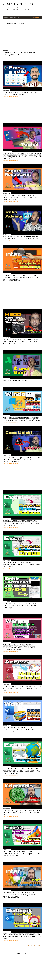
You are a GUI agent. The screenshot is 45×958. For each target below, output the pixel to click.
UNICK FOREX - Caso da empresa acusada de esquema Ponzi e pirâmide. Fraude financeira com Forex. (21, 459)
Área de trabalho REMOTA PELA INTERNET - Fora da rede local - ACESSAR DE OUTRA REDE (22, 419)
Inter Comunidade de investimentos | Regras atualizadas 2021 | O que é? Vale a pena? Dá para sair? (20, 895)
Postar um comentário (13, 56)
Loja (12, 9)
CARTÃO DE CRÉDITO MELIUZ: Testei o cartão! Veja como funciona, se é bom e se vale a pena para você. (22, 156)
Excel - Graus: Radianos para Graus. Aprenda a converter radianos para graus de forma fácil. (22, 564)
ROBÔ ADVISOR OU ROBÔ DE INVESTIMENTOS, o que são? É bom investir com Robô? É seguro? (22, 237)
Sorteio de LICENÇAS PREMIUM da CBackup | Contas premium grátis (21, 93)
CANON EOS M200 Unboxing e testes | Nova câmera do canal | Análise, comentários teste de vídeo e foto (21, 342)
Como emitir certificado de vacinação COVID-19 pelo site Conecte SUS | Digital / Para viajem (20, 606)
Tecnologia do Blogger (22, 954)
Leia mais (40, 56)
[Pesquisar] (41, 3)
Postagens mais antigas (35, 945)
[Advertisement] (22, 109)
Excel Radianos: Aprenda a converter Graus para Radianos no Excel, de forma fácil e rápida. (21, 523)
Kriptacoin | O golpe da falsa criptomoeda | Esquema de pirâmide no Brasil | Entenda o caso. (22, 812)
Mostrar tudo (37, 17)
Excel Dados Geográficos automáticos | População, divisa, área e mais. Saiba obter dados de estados (21, 771)
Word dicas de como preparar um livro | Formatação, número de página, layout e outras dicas (21, 729)
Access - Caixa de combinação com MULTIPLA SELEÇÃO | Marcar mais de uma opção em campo (22, 688)
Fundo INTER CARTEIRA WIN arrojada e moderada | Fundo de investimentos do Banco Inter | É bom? (20, 278)
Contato (16, 9)
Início (8, 9)
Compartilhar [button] (5, 56)
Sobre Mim (23, 9)
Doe (28, 9)
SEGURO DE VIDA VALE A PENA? (15, 381)
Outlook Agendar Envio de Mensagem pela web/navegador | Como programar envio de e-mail (22, 936)
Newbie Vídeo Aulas (20, 4)
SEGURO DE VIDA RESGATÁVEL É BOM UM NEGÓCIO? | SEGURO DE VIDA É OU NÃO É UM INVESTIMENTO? (20, 197)
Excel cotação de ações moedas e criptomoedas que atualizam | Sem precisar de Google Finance (22, 853)
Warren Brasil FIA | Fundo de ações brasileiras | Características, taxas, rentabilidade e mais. (19, 647)
